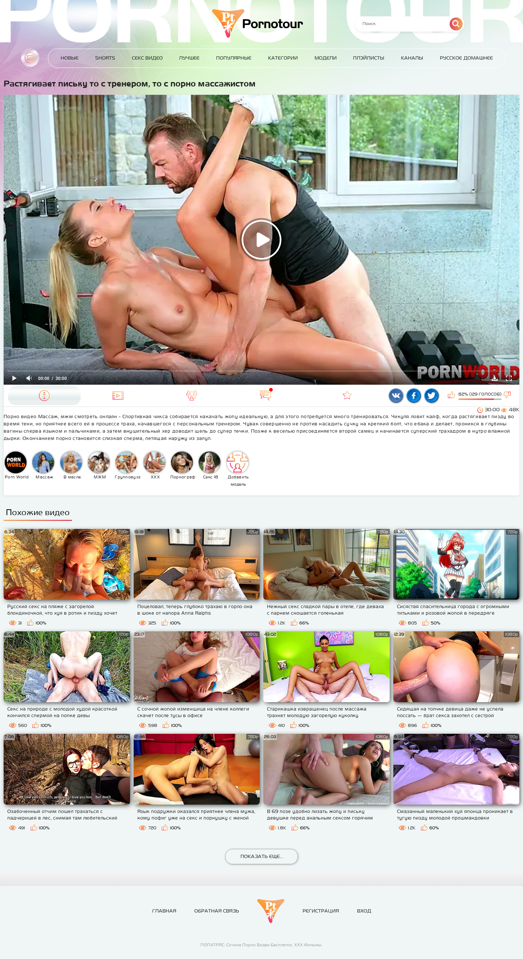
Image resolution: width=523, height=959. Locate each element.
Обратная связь (216, 911)
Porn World (17, 465)
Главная (30, 58)
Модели (326, 58)
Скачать (495, 378)
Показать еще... (261, 856)
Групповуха (128, 465)
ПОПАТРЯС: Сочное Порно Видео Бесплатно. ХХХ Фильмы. (261, 945)
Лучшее (189, 58)
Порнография (183, 465)
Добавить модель (238, 469)
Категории (283, 58)
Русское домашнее (466, 58)
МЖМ (99, 465)
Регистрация (321, 911)
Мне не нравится (507, 395)
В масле (71, 465)
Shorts (105, 58)
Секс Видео (147, 58)
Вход (364, 911)
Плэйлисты (368, 58)
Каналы (412, 58)
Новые (69, 58)
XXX (154, 465)
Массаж (43, 465)
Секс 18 (209, 465)
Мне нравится (452, 395)
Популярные (233, 58)
